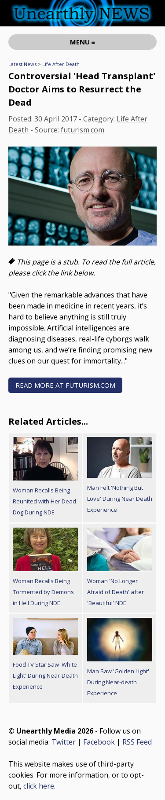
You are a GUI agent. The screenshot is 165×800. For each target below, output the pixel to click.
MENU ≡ (82, 41)
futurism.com (82, 130)
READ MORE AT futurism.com (65, 385)
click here (38, 786)
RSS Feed (137, 742)
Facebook (99, 742)
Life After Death (61, 64)
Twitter (63, 742)
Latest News (22, 64)
